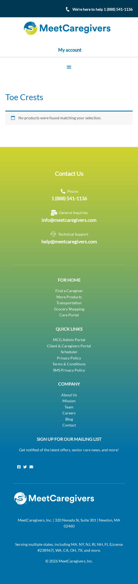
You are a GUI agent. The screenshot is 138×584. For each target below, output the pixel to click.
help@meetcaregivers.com (69, 241)
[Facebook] (19, 467)
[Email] (31, 467)
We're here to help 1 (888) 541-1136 (102, 9)
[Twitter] (25, 467)
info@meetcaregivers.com (69, 220)
